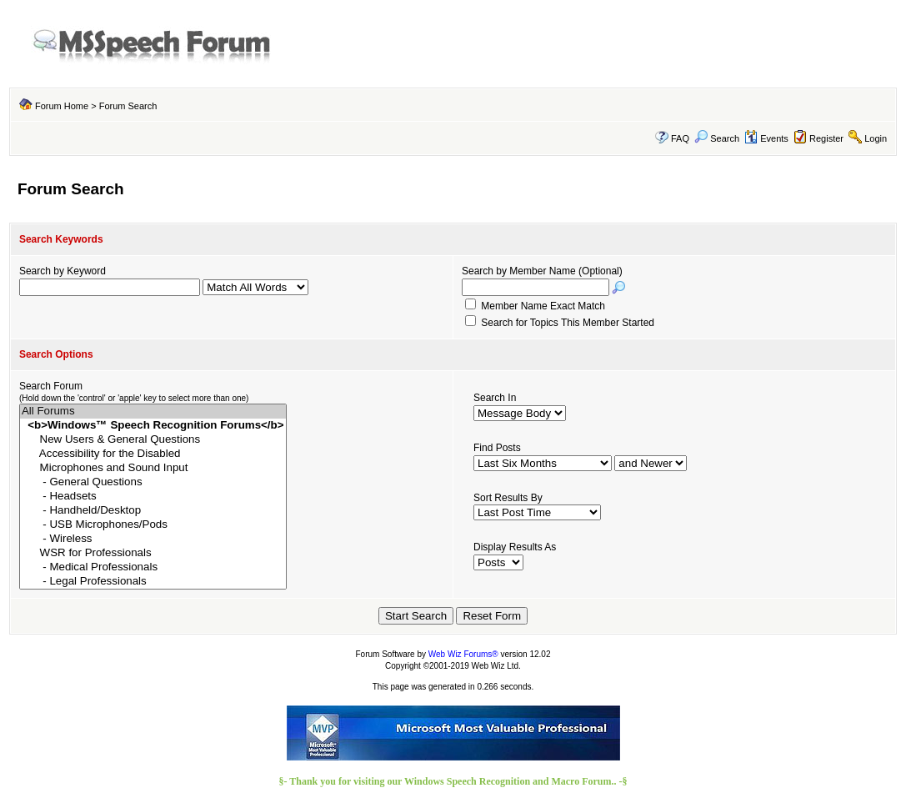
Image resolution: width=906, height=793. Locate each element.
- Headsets (153, 496)
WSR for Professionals (153, 553)
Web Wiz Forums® (463, 654)
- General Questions (153, 482)
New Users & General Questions (153, 440)
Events (766, 138)
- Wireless (153, 539)
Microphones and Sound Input (153, 468)
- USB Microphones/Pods (153, 525)
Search (716, 138)
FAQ (680, 138)
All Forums (153, 411)
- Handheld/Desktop (153, 511)
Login (875, 138)
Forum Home (61, 106)
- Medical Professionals (153, 567)
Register (826, 138)
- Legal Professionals (153, 582)
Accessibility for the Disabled (153, 454)
